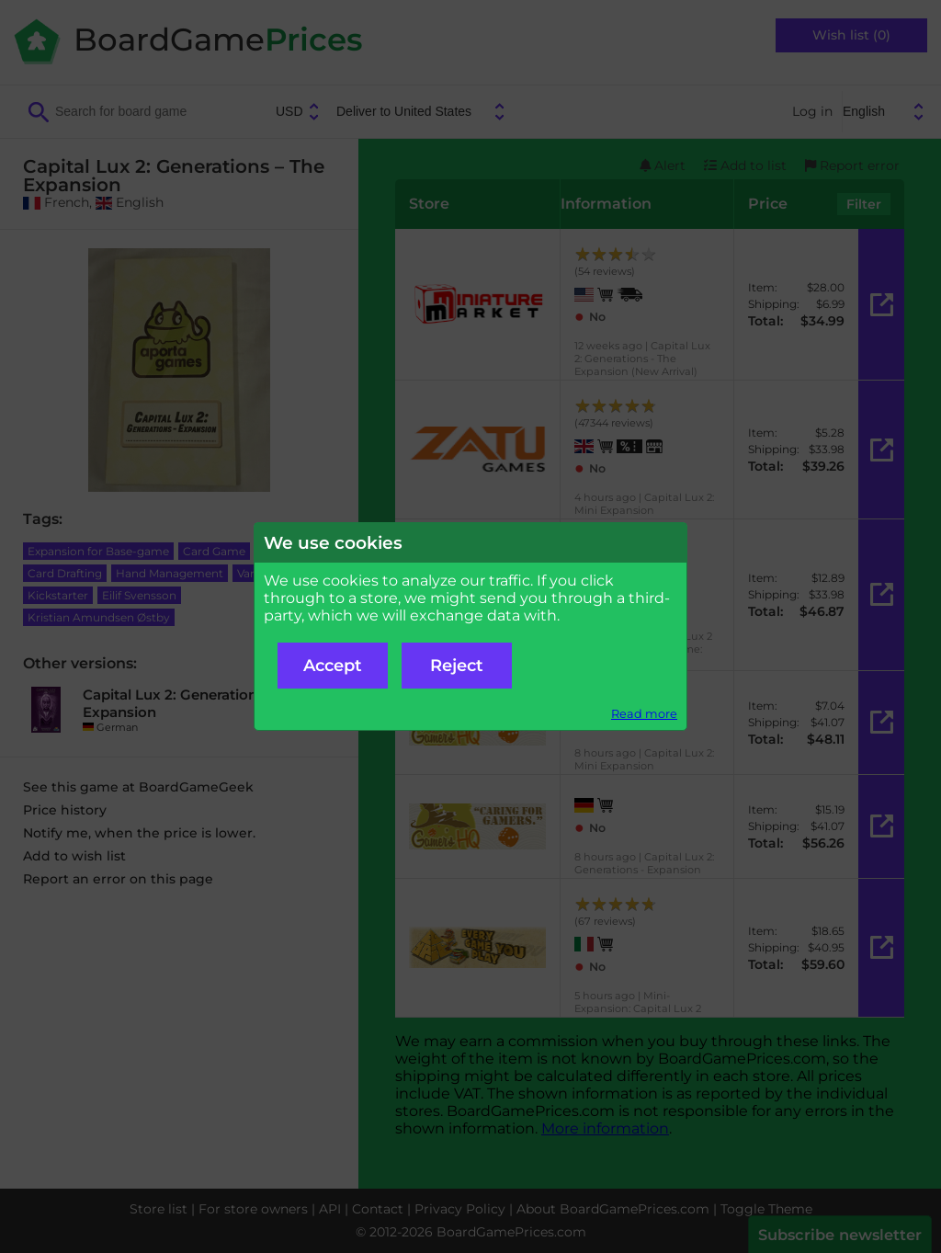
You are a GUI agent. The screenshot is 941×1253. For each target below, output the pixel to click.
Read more (644, 714)
